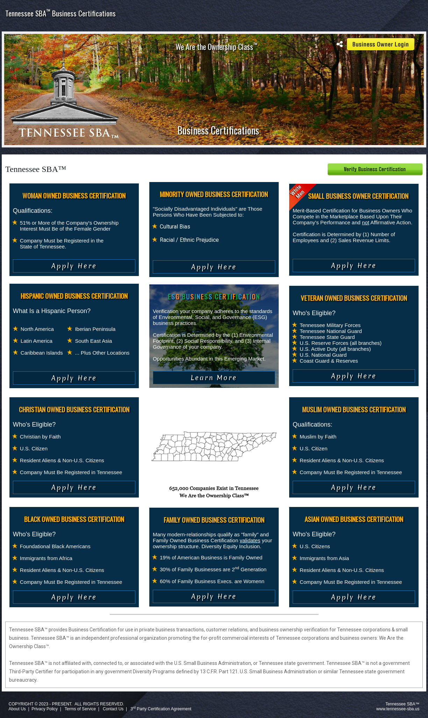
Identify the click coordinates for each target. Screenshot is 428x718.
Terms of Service (80, 708)
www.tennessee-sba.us (397, 708)
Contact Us (113, 708)
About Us (17, 708)
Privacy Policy (44, 708)
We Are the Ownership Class (216, 46)
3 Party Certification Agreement (160, 708)
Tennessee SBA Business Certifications (60, 13)
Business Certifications (218, 130)
